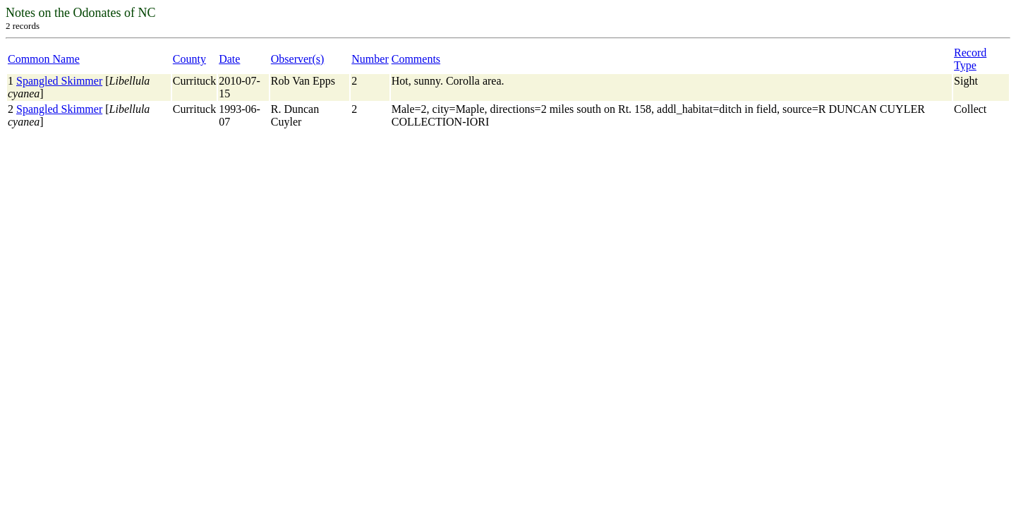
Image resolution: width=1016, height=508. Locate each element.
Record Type (970, 59)
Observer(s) (298, 59)
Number (369, 59)
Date (229, 59)
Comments (416, 59)
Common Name (44, 59)
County (189, 59)
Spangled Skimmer (59, 81)
